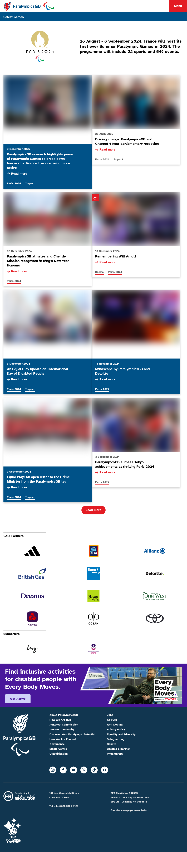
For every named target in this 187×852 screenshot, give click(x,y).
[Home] (28, 6)
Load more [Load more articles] (93, 510)
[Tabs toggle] (93, 16)
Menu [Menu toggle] (178, 6)
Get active (18, 699)
